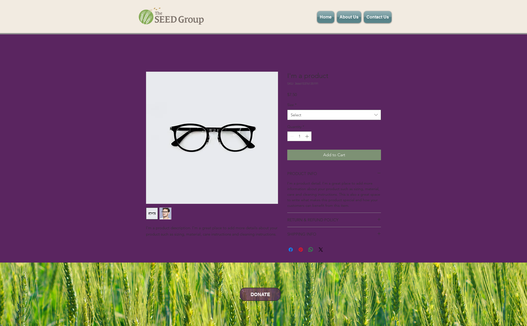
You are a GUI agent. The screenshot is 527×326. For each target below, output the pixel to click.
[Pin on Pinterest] (301, 249)
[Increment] (307, 136)
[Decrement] (291, 136)
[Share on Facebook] (291, 249)
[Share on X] (321, 249)
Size (292, 104)
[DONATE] (260, 294)
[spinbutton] (299, 136)
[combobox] (334, 115)
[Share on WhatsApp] (311, 249)
